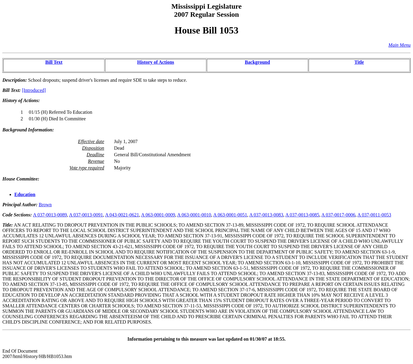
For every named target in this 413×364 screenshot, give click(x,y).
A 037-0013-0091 (86, 214)
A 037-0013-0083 (266, 214)
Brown (45, 204)
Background (257, 62)
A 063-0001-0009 (158, 214)
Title (359, 62)
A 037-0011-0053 (374, 214)
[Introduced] (34, 90)
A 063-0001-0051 (230, 214)
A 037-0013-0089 (50, 214)
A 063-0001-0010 (194, 214)
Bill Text (53, 62)
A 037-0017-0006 (338, 214)
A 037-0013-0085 (302, 214)
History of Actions (155, 62)
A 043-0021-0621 (122, 214)
